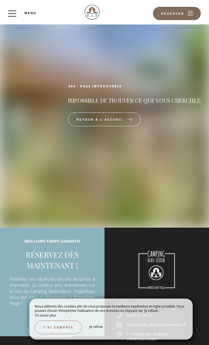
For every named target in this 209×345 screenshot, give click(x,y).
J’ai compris (58, 327)
